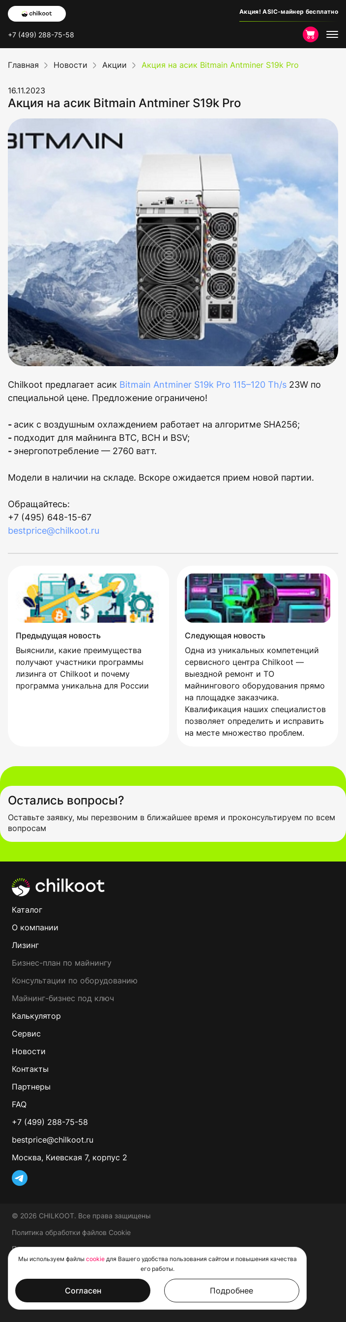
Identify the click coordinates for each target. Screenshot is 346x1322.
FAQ (19, 1104)
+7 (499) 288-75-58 (41, 34)
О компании (35, 927)
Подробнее (231, 1290)
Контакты (30, 1069)
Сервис (26, 1033)
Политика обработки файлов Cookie (71, 1232)
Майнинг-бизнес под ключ (63, 998)
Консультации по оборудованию (75, 980)
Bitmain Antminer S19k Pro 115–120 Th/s (203, 384)
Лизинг (25, 945)
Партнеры (31, 1087)
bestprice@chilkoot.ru (53, 530)
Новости (29, 1051)
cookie (95, 1259)
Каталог (27, 910)
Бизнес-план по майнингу (62, 963)
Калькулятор (36, 1016)
